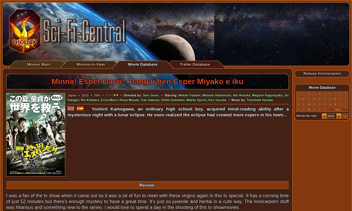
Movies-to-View (91, 64)
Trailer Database (195, 64)
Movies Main (38, 64)
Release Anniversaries (322, 74)
